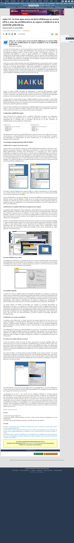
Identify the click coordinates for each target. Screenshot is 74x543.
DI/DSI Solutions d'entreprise (14, 3)
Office (61, 3)
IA (25, 3)
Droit (51, 1)
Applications (25, 5)
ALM (28, 3)
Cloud (22, 3)
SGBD (57, 3)
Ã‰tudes (45, 1)
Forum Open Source (21, 7)
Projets (52, 5)
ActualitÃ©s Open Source (11, 7)
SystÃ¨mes (71, 3)
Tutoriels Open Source (39, 7)
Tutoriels (13, 1)
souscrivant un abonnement (33, 453)
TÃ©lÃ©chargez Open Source (61, 7)
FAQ (18, 1)
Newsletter (33, 1)
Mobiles (65, 3)
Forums (7, 1)
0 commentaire (26, 40)
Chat (27, 1)
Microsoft (33, 3)
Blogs (22, 1)
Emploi (40, 1)
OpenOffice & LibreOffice (45, 5)
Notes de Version (12, 419)
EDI (46, 3)
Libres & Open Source (33, 5)
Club (55, 1)
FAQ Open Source (30, 7)
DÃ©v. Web (41, 3)
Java (37, 3)
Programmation (51, 3)
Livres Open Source (49, 7)
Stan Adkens (17, 40)
